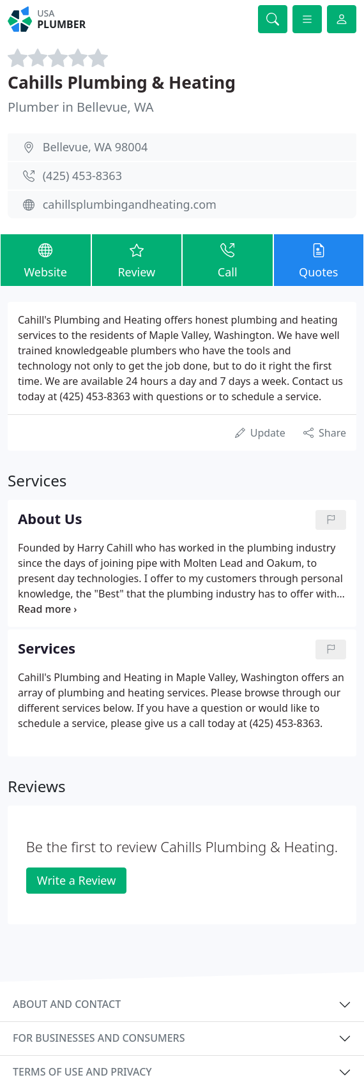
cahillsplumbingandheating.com (129, 204)
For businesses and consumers (99, 1038)
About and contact (67, 1004)
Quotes (319, 259)
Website (45, 259)
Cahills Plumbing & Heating (122, 82)
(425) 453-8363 (82, 175)
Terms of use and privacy (82, 1072)
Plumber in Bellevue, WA (81, 107)
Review (137, 259)
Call (227, 259)
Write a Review (76, 880)
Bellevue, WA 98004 (95, 146)
